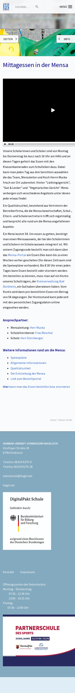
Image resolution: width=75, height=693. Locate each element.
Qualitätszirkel (21, 368)
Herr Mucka (37, 327)
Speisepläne (19, 357)
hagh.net (9, 485)
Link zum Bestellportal (26, 379)
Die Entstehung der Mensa (28, 373)
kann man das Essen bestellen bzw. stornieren (36, 387)
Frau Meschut (44, 333)
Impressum (27, 572)
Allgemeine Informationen (28, 363)
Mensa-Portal (17, 255)
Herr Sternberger (31, 338)
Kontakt (8, 572)
